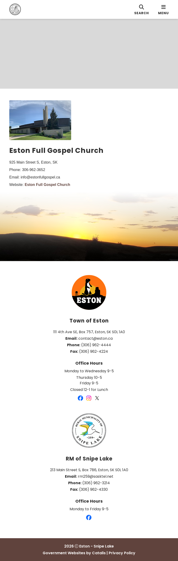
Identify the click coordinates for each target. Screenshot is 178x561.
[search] (141, 9)
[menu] (163, 9)
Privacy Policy (122, 553)
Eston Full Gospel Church (47, 185)
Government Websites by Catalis (74, 553)
